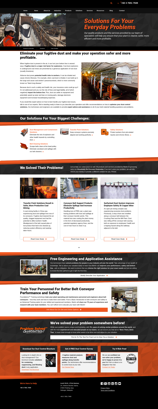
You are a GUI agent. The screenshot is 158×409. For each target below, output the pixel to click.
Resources (100, 10)
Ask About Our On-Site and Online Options (62, 310)
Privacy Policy (105, 388)
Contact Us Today (108, 367)
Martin (30, 4)
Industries (57, 10)
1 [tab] (79, 248)
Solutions (79, 10)
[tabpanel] (39, 208)
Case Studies (54, 48)
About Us (47, 10)
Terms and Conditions (108, 390)
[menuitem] (30, 4)
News (36, 10)
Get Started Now (68, 367)
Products (68, 10)
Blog (111, 10)
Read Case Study (37, 239)
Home (25, 10)
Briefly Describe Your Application (93, 276)
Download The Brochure (30, 369)
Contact (122, 10)
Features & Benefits (28, 48)
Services (90, 10)
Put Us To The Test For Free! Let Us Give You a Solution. (93, 337)
